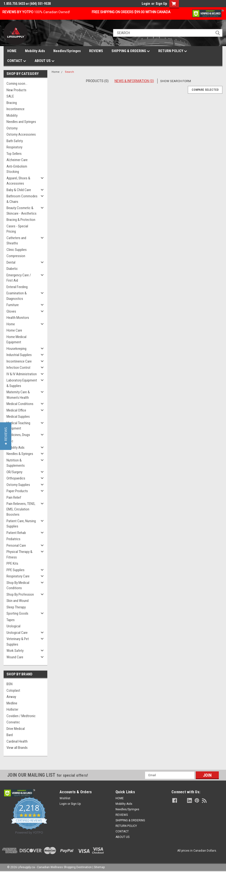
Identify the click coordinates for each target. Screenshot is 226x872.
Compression (15, 256)
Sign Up (161, 4)
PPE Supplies (15, 570)
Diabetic (12, 268)
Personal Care (16, 545)
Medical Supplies (18, 416)
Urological (13, 626)
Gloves (11, 311)
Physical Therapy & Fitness (19, 554)
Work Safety (15, 650)
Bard (9, 735)
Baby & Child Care (18, 190)
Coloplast (13, 690)
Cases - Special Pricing (17, 229)
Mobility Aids (35, 51)
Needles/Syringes (67, 51)
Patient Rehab (16, 533)
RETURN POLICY (172, 51)
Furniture (12, 305)
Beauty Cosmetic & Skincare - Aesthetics (21, 211)
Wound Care (14, 657)
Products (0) (97, 81)
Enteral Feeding (17, 287)
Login (146, 4)
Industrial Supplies (19, 355)
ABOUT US (45, 61)
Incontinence (15, 109)
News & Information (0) (134, 81)
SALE (10, 96)
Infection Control (18, 367)
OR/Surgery (14, 472)
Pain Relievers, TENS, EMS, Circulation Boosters (20, 509)
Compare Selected (205, 89)
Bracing (11, 103)
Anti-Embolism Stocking (16, 169)
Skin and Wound (17, 601)
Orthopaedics (15, 478)
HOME (12, 51)
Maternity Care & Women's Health (18, 395)
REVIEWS (96, 51)
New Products (16, 90)
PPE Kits (12, 563)
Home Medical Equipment (16, 340)
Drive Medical (15, 729)
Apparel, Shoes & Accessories (18, 181)
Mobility (12, 115)
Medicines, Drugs (18, 435)
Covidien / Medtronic (21, 716)
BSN (9, 684)
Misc (9, 441)
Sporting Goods (17, 613)
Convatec (13, 722)
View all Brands (17, 747)
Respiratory (14, 147)
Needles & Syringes (19, 454)
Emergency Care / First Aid (18, 278)
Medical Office (16, 410)
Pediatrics (13, 539)
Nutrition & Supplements (15, 463)
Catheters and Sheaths (16, 241)
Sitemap (99, 867)
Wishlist (65, 798)
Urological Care (17, 632)
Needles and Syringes (21, 122)
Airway (11, 697)
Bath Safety (14, 141)
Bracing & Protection (20, 220)
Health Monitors (17, 317)
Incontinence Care (19, 361)
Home (10, 324)
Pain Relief (13, 497)
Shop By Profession (20, 594)
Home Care (14, 330)
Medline (11, 703)
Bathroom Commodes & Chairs (21, 199)
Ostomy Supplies (18, 485)
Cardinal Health (17, 741)
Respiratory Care (18, 576)
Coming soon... (16, 83)
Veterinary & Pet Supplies (17, 642)
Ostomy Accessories (21, 134)
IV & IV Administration (21, 374)
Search (69, 71)
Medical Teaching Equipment (18, 426)
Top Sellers (14, 153)
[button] (5, 436)
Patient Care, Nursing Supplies (21, 524)
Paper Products (17, 491)
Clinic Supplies (16, 250)
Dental (10, 262)
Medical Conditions (19, 404)
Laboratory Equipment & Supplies (21, 383)
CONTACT (16, 61)
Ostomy (12, 128)
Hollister (12, 709)
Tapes (10, 620)
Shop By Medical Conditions (17, 585)
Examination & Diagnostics (16, 296)
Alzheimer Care (17, 160)
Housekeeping (16, 348)
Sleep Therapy (16, 607)
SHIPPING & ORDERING (130, 51)
